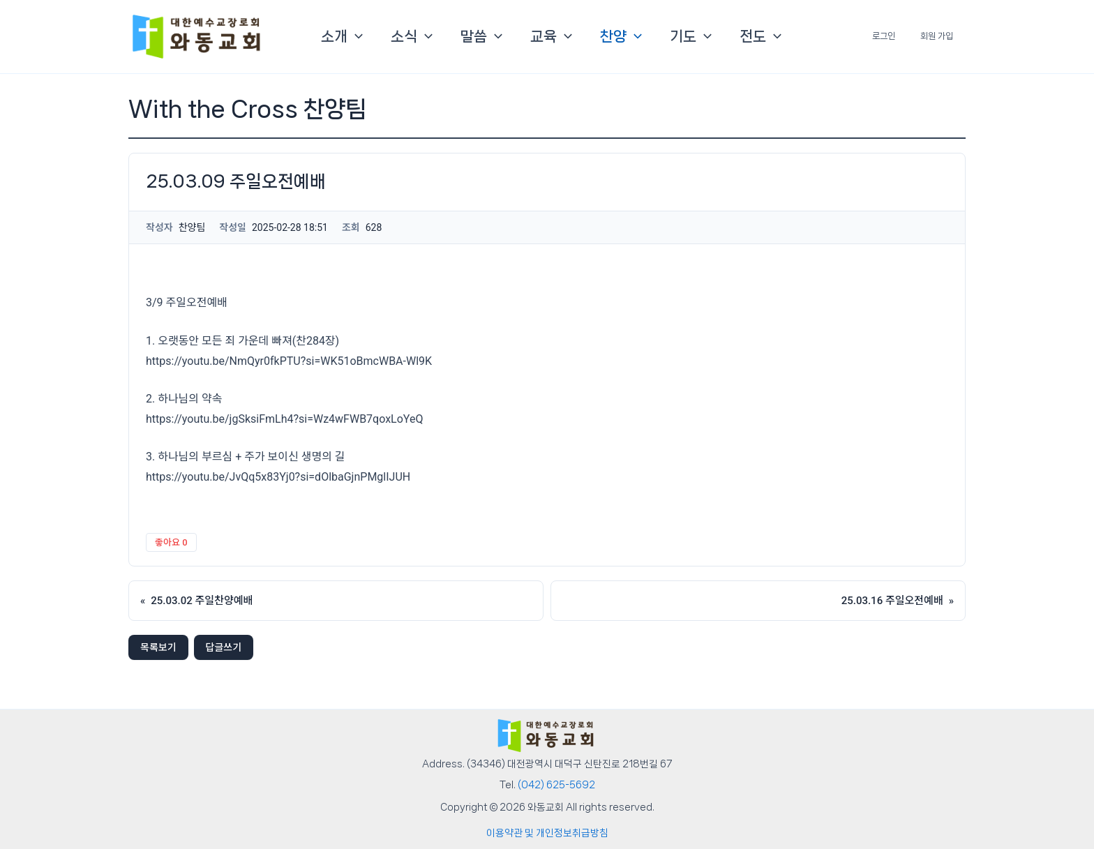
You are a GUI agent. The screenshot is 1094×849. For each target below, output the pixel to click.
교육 (551, 36)
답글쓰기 (224, 647)
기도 (691, 36)
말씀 (481, 36)
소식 (412, 36)
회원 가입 (940, 35)
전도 (760, 36)
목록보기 (158, 647)
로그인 (896, 35)
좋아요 (171, 542)
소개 (342, 36)
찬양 (621, 36)
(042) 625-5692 (556, 785)
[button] (355, 36)
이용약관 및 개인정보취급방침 (547, 833)
